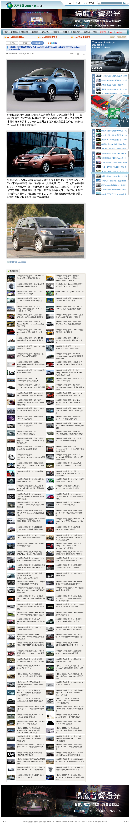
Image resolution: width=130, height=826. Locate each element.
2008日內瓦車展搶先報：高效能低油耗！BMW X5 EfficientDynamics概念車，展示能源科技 (69, 598)
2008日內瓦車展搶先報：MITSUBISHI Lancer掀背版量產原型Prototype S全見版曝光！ (31, 567)
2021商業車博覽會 (48, 37)
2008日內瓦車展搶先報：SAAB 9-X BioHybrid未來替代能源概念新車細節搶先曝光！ (30, 488)
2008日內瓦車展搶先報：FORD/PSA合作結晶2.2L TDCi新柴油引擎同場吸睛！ (30, 708)
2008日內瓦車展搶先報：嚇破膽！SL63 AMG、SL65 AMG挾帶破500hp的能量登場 (30, 738)
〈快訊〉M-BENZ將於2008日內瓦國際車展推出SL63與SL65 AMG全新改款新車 (31, 761)
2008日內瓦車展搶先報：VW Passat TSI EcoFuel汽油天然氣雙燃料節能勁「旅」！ (69, 496)
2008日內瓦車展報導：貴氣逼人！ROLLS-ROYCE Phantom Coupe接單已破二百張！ (30, 324)
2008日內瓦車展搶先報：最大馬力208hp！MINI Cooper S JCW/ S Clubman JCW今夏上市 (68, 546)
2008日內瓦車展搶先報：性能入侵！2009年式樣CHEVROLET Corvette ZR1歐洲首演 (69, 738)
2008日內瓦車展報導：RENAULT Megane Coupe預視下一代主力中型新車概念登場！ (31, 402)
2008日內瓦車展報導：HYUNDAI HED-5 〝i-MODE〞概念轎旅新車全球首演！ (70, 402)
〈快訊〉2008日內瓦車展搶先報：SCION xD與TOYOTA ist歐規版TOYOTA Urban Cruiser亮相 (29, 730)
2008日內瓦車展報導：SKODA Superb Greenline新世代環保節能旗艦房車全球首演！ (31, 364)
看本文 (37, 43)
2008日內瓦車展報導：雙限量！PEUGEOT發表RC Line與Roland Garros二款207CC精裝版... (68, 278)
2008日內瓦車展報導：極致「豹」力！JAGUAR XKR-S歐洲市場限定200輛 (31, 300)
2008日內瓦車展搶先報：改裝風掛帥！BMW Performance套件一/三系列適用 (30, 606)
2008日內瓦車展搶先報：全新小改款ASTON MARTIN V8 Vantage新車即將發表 (31, 598)
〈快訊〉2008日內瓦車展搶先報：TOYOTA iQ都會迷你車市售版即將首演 (69, 730)
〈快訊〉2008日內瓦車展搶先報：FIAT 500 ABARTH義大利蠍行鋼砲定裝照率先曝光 (30, 684)
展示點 (12, 43)
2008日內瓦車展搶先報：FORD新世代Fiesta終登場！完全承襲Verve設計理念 (70, 708)
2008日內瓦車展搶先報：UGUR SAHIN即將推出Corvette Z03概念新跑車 (31, 621)
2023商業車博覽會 (82, 37)
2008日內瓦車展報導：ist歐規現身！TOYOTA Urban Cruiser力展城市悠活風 (69, 410)
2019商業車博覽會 (15, 37)
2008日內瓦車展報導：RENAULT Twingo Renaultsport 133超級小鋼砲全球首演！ (70, 387)
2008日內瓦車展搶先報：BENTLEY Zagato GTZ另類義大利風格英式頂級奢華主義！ (30, 504)
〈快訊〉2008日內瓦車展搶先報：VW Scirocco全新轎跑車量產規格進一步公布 (70, 668)
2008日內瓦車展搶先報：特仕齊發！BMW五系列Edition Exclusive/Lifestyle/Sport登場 (30, 575)
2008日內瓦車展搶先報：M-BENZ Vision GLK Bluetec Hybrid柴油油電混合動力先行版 (30, 496)
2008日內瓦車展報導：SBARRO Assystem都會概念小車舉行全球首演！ (29, 332)
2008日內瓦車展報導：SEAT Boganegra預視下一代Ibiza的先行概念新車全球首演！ (70, 449)
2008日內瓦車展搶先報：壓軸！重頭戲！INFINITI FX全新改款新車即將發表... (69, 513)
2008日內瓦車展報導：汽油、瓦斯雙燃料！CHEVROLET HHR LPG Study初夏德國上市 (30, 440)
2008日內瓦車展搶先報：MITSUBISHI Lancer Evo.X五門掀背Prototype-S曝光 (70, 521)
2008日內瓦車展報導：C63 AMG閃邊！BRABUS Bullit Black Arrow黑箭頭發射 (70, 425)
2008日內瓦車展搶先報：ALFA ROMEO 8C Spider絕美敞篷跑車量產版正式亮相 (30, 637)
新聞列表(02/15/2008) (16, 262)
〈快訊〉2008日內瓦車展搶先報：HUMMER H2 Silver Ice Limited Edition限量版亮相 (68, 701)
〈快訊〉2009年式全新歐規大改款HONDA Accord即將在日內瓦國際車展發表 (70, 777)
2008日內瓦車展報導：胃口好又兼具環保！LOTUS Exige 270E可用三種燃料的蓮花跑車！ (30, 465)
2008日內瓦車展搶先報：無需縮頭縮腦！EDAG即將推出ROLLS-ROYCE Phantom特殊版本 (69, 537)
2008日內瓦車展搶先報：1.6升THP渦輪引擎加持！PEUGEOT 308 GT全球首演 (30, 653)
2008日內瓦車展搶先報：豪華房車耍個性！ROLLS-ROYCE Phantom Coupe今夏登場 (69, 692)
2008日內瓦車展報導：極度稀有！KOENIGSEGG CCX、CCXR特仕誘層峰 (31, 387)
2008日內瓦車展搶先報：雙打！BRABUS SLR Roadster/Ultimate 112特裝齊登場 (69, 473)
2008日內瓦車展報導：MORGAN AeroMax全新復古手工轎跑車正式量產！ (69, 340)
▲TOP (4, 822)
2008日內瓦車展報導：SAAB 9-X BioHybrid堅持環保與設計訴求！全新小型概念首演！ (69, 457)
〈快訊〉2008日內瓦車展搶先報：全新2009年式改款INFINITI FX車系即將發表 (69, 676)
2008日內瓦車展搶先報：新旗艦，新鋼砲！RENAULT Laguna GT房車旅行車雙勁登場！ (31, 590)
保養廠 (25, 43)
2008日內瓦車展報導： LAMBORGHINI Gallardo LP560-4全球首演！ (31, 457)
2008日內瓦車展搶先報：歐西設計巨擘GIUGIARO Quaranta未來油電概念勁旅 (30, 513)
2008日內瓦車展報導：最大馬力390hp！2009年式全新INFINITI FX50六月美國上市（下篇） (30, 309)
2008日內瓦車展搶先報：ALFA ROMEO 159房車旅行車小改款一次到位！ (69, 645)
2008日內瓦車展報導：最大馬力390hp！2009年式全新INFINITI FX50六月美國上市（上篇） (69, 372)
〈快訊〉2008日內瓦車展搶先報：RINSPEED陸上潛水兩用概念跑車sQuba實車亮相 (29, 692)
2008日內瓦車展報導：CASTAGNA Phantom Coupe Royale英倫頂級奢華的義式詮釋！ (69, 356)
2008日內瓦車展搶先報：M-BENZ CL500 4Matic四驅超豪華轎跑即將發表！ (30, 529)
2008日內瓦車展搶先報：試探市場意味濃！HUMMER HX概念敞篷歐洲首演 (69, 747)
